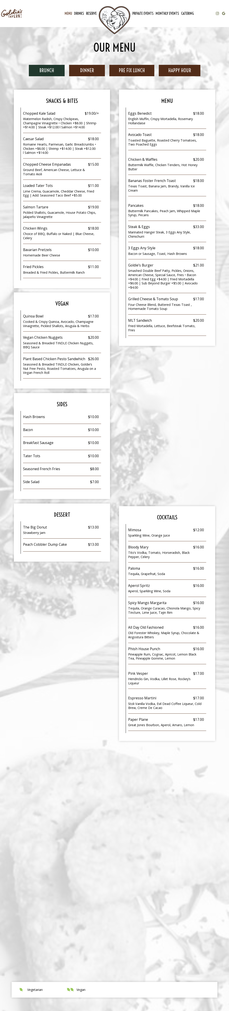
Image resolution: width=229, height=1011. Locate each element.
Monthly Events (167, 13)
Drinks (79, 13)
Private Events (142, 13)
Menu (68, 13)
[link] (114, 20)
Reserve (91, 13)
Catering (187, 13)
